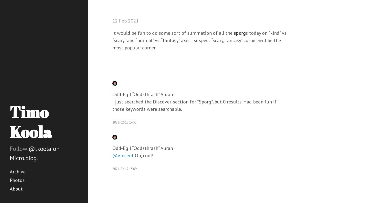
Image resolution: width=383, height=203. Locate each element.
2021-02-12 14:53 (124, 122)
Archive (18, 172)
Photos (17, 180)
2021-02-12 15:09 (124, 169)
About (16, 189)
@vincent (123, 155)
